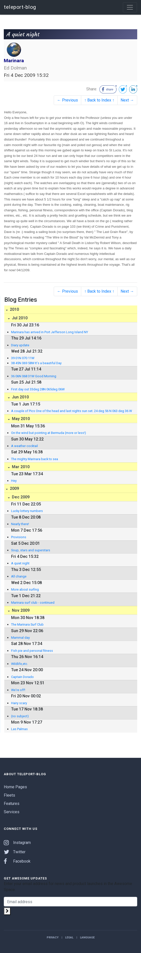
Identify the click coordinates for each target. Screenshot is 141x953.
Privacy (53, 937)
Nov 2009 (20, 610)
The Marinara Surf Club (27, 624)
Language (87, 937)
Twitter (14, 852)
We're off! (18, 690)
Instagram (17, 842)
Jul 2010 (19, 318)
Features (11, 803)
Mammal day (20, 637)
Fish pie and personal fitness (32, 651)
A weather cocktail (24, 446)
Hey (14, 481)
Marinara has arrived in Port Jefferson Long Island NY (49, 332)
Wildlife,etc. (19, 664)
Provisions (18, 537)
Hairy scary (19, 703)
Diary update (20, 345)
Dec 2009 (20, 497)
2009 (14, 488)
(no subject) (20, 716)
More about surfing (25, 589)
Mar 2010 (20, 466)
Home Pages (15, 787)
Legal (69, 937)
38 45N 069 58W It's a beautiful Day (36, 363)
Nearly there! (20, 524)
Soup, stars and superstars (30, 550)
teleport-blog (20, 7)
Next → (127, 100)
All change (18, 576)
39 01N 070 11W (22, 358)
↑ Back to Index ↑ (99, 100)
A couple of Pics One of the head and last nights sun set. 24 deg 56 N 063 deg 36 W (71, 411)
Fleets (9, 795)
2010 (14, 309)
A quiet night (20, 563)
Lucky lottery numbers (27, 511)
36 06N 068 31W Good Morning (33, 376)
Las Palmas (19, 729)
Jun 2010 (20, 397)
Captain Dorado (22, 677)
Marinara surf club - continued (32, 602)
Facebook (17, 861)
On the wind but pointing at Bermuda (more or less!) (48, 433)
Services (11, 811)
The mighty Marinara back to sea (34, 459)
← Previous (67, 100)
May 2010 (20, 418)
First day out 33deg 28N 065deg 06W (38, 389)
